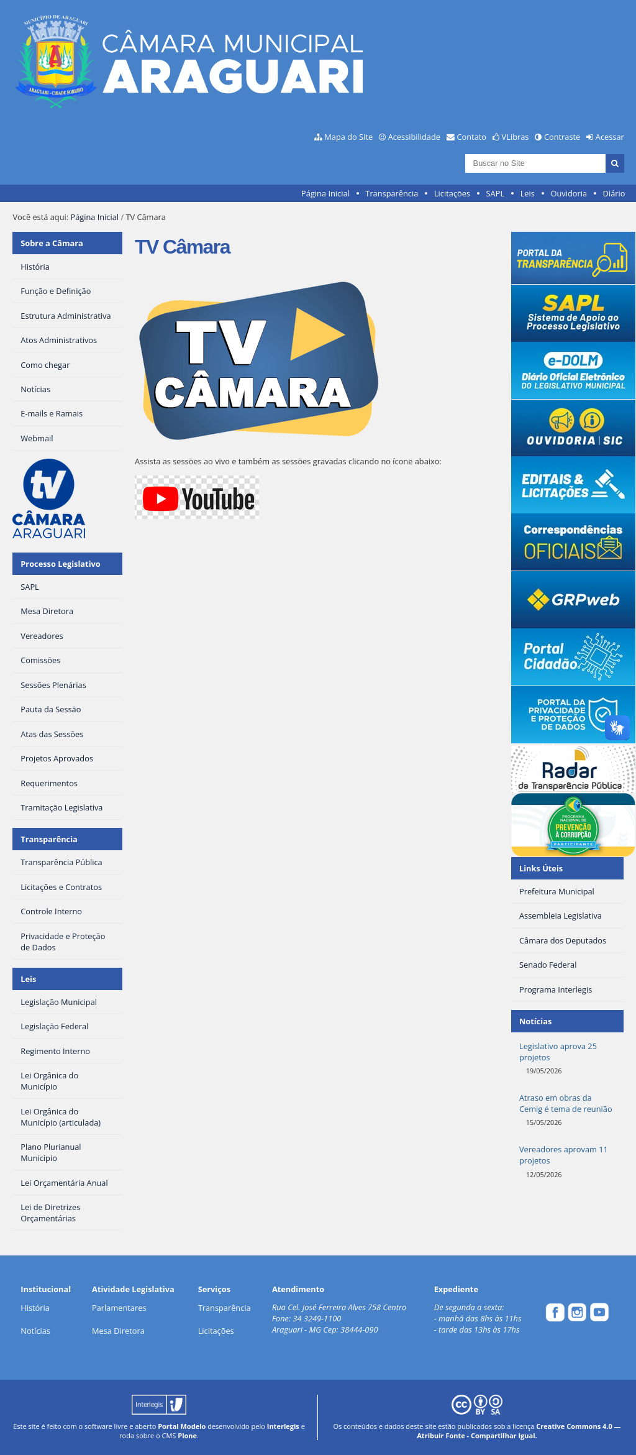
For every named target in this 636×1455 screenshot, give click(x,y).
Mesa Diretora (118, 1330)
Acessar (610, 136)
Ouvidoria (568, 193)
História (35, 1307)
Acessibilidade (414, 136)
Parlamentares (119, 1307)
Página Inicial (325, 193)
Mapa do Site (348, 136)
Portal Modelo (182, 1426)
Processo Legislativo (60, 563)
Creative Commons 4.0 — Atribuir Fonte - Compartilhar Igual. (518, 1430)
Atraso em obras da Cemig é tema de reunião (565, 1103)
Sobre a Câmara (51, 243)
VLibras (515, 136)
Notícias (35, 1330)
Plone (187, 1435)
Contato (472, 136)
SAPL (495, 193)
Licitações (452, 193)
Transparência (391, 193)
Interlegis (283, 1426)
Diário (614, 193)
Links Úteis (541, 868)
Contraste (562, 136)
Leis (527, 193)
